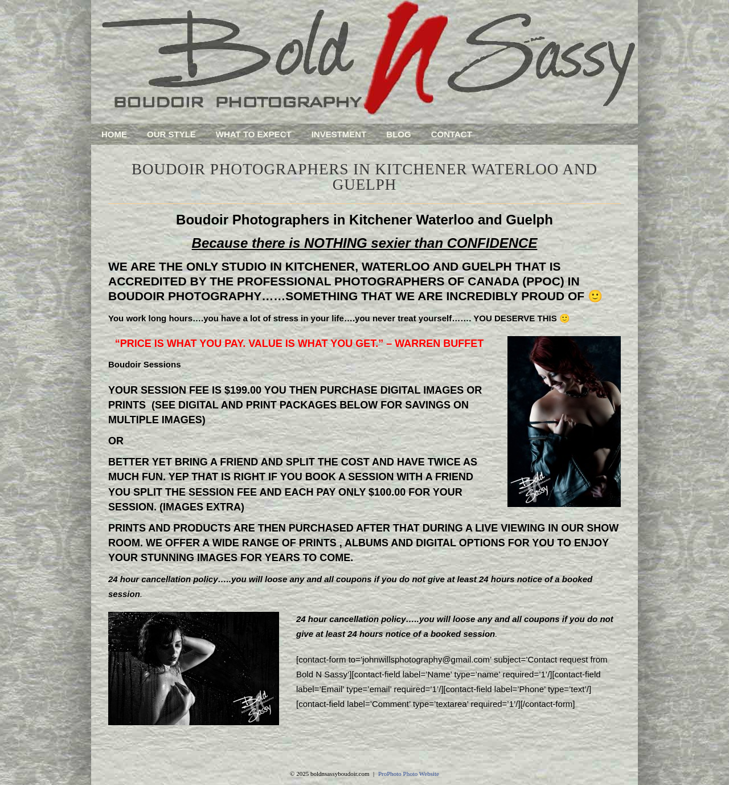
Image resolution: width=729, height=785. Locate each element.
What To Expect (254, 134)
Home (114, 134)
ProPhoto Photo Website (408, 773)
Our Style (171, 134)
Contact (451, 134)
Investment (339, 134)
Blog (398, 134)
